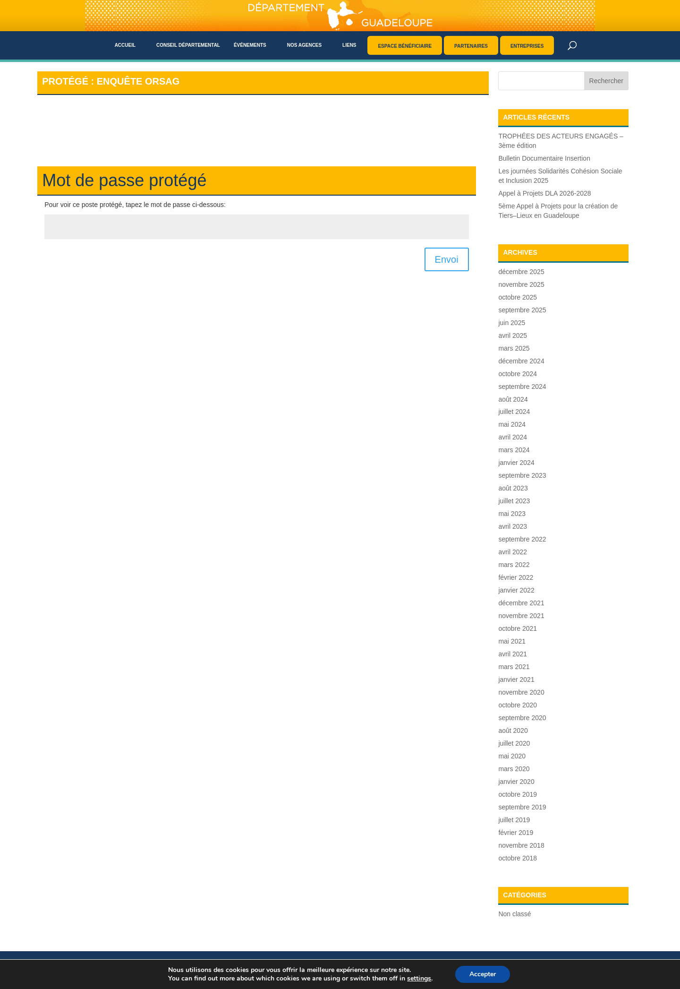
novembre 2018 (521, 845)
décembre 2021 (521, 603)
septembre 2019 (522, 807)
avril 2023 (512, 526)
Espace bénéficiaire (405, 46)
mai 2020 (512, 756)
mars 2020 (513, 769)
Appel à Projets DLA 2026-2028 (544, 193)
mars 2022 (513, 564)
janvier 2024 (516, 462)
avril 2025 (512, 335)
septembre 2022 (522, 539)
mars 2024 (513, 450)
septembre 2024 (522, 386)
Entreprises (527, 46)
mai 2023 (512, 513)
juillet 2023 (514, 501)
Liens (349, 45)
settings (419, 978)
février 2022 (515, 577)
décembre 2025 (521, 271)
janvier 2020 (516, 781)
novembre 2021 (521, 615)
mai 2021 (512, 641)
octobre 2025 (517, 297)
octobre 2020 (517, 705)
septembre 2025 (522, 310)
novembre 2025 (521, 284)
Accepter (482, 974)
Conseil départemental (188, 45)
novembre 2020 (521, 692)
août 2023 (512, 488)
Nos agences (304, 45)
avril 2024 (512, 437)
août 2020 (512, 730)
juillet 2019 (514, 820)
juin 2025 (511, 323)
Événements (250, 45)
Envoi (447, 259)
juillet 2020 (514, 743)
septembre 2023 (522, 475)
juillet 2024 (514, 411)
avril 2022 (512, 552)
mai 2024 (512, 424)
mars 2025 (513, 348)
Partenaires (471, 46)
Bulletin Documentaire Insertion (544, 158)
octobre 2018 (517, 858)
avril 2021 (512, 654)
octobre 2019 (517, 794)
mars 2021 (513, 667)
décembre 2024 (521, 361)
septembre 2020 (522, 718)
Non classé (514, 914)
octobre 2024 (517, 374)
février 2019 (515, 832)
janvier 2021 (516, 679)
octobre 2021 (517, 628)
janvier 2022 (516, 590)
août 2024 (512, 399)
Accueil (125, 45)
